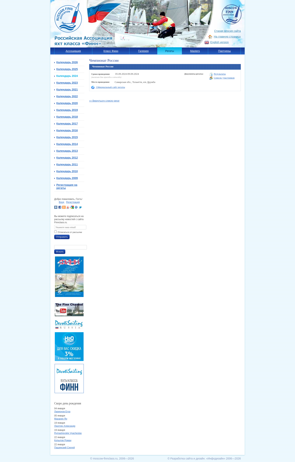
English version (219, 42)
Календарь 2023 (67, 82)
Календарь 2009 (67, 178)
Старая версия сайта (227, 30)
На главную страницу (227, 36)
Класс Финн (111, 51)
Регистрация (73, 202)
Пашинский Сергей (64, 447)
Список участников (222, 78)
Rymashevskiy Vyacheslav (68, 433)
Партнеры (224, 51)
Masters (195, 51)
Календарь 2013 (67, 150)
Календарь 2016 (67, 130)
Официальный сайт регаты (108, 87)
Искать (60, 251)
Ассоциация (73, 51)
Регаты (169, 51)
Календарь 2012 (67, 157)
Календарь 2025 (67, 69)
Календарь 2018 (67, 116)
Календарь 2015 (67, 137)
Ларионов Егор (62, 411)
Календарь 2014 (67, 144)
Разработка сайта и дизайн (187, 458)
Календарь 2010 (67, 171)
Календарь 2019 (67, 110)
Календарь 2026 (67, 62)
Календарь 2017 (67, 123)
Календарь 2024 (67, 75)
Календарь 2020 (67, 103)
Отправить (62, 236)
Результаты (217, 74)
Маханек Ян (60, 418)
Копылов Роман (62, 440)
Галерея (143, 51)
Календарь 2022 (67, 96)
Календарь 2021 (67, 89)
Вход (61, 202)
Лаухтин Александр (64, 426)
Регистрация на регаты (66, 186)
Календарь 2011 (67, 164)
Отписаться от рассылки (70, 232)
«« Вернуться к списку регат (104, 100)
